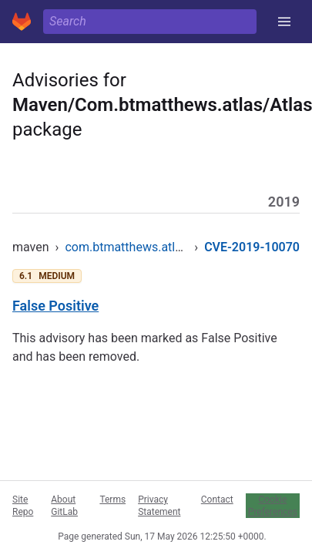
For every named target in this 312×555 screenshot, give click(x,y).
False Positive (55, 306)
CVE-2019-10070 (252, 247)
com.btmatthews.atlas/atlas (142, 247)
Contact (217, 499)
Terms (112, 499)
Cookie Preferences (272, 505)
